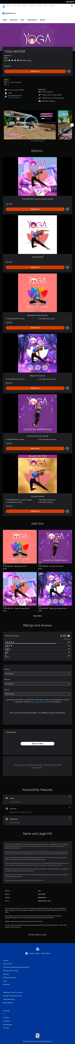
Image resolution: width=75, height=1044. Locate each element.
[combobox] (37, 671)
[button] (14, 95)
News (40, 5)
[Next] (72, 123)
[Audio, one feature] (37, 797)
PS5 (14, 5)
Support (52, 5)
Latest (5, 18)
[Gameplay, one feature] (37, 818)
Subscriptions (32, 18)
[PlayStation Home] (3, 6)
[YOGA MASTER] (30, 122)
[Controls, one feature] (37, 808)
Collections (14, 18)
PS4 (19, 5)
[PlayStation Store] (10, 11)
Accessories (32, 5)
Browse (42, 18)
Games (8, 5)
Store (45, 5)
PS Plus (24, 5)
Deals (22, 18)
